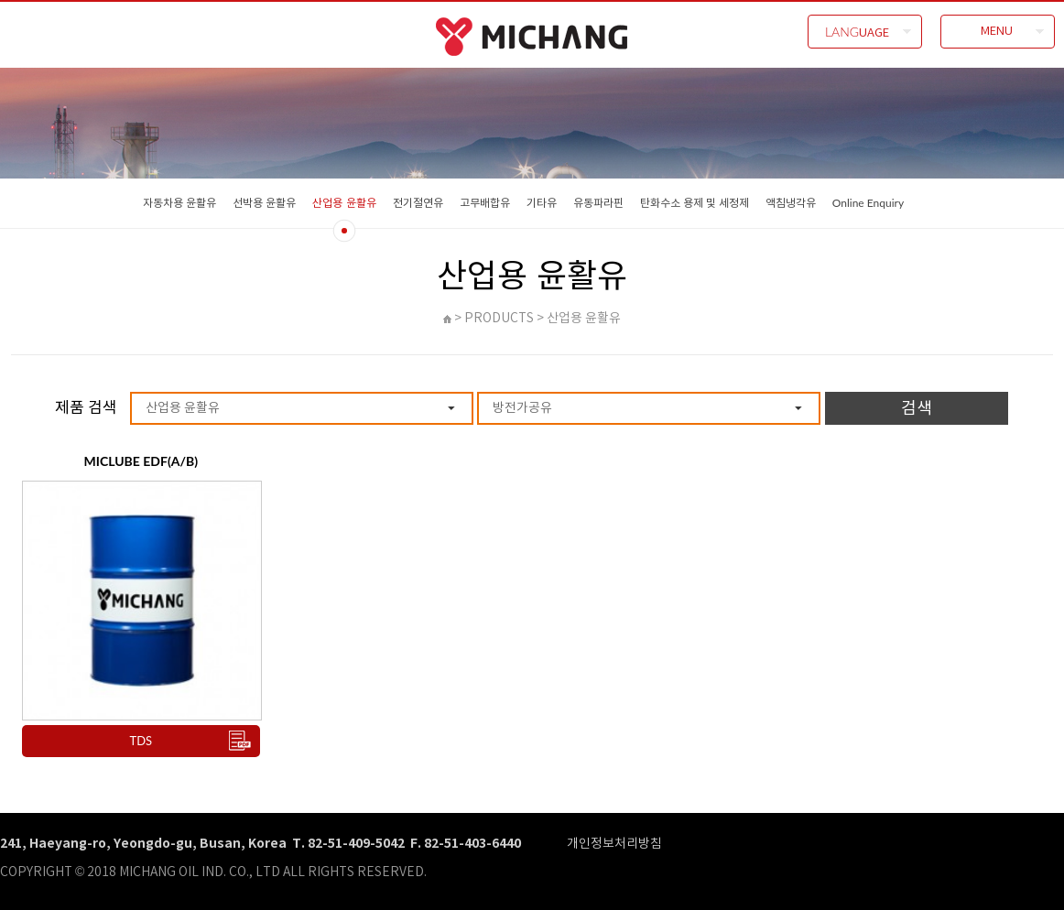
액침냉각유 (790, 203)
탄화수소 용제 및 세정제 (694, 203)
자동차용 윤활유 (179, 203)
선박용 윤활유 (264, 203)
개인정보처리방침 (614, 842)
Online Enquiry (868, 203)
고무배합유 (485, 203)
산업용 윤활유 (343, 203)
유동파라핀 (598, 203)
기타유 (542, 203)
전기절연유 (418, 203)
